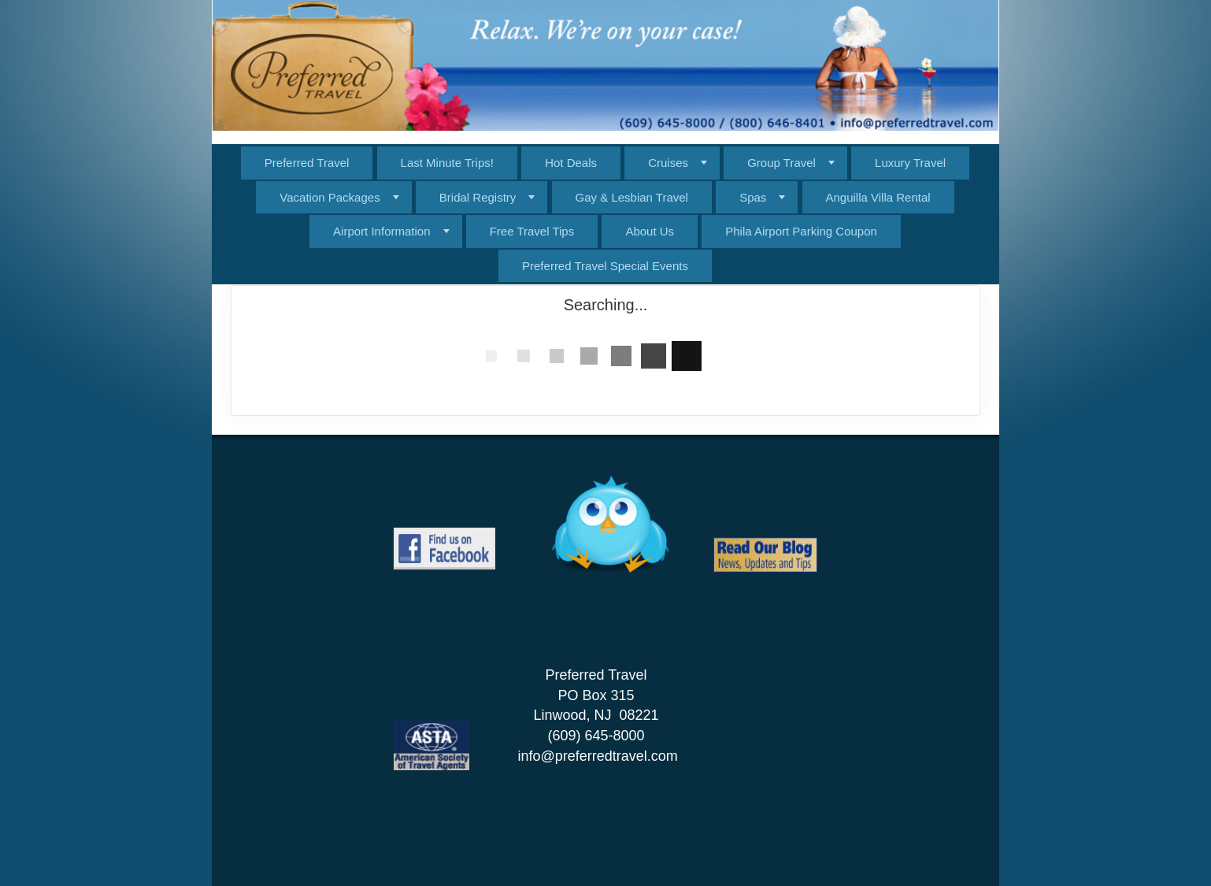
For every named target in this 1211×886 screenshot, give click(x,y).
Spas (752, 197)
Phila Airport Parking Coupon (801, 231)
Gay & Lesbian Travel (632, 197)
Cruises (668, 162)
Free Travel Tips (532, 231)
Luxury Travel (910, 162)
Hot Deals (571, 162)
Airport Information (381, 231)
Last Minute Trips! (447, 162)
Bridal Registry (478, 197)
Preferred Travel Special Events (605, 265)
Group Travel (781, 162)
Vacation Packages (330, 197)
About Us (649, 231)
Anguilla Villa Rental (878, 197)
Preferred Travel (307, 162)
